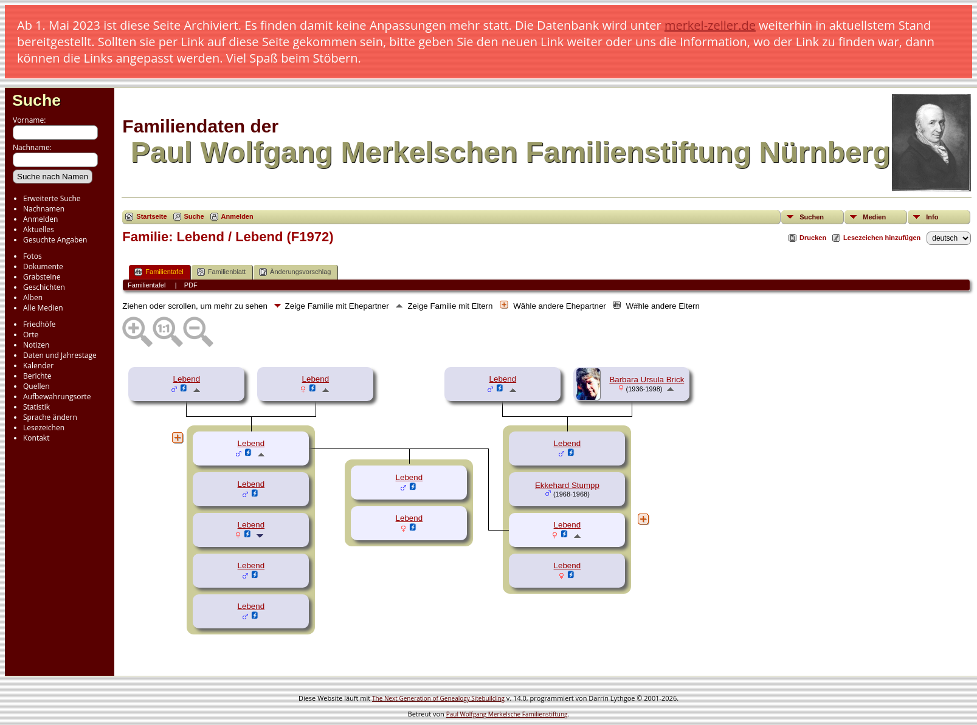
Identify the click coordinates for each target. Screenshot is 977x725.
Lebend (186, 378)
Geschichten (44, 287)
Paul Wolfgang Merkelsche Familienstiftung (507, 714)
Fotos (32, 256)
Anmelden (40, 219)
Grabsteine (42, 277)
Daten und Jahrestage (60, 355)
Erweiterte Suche (51, 198)
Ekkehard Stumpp (567, 485)
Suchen (811, 217)
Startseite (151, 216)
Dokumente (43, 266)
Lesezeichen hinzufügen (881, 237)
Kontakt (36, 438)
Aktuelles (38, 229)
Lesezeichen (43, 427)
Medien (874, 217)
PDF (191, 285)
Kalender (38, 365)
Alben (33, 297)
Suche (36, 100)
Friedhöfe (39, 324)
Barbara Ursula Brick (646, 379)
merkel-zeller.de (710, 25)
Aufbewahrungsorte (57, 396)
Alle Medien (43, 308)
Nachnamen (43, 209)
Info (932, 217)
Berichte (37, 376)
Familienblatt (221, 272)
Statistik (36, 407)
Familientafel (158, 272)
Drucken (812, 237)
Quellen (36, 386)
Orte (30, 334)
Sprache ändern (50, 417)
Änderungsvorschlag (295, 272)
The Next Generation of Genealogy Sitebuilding (438, 698)
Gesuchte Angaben (55, 240)
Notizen (36, 345)
